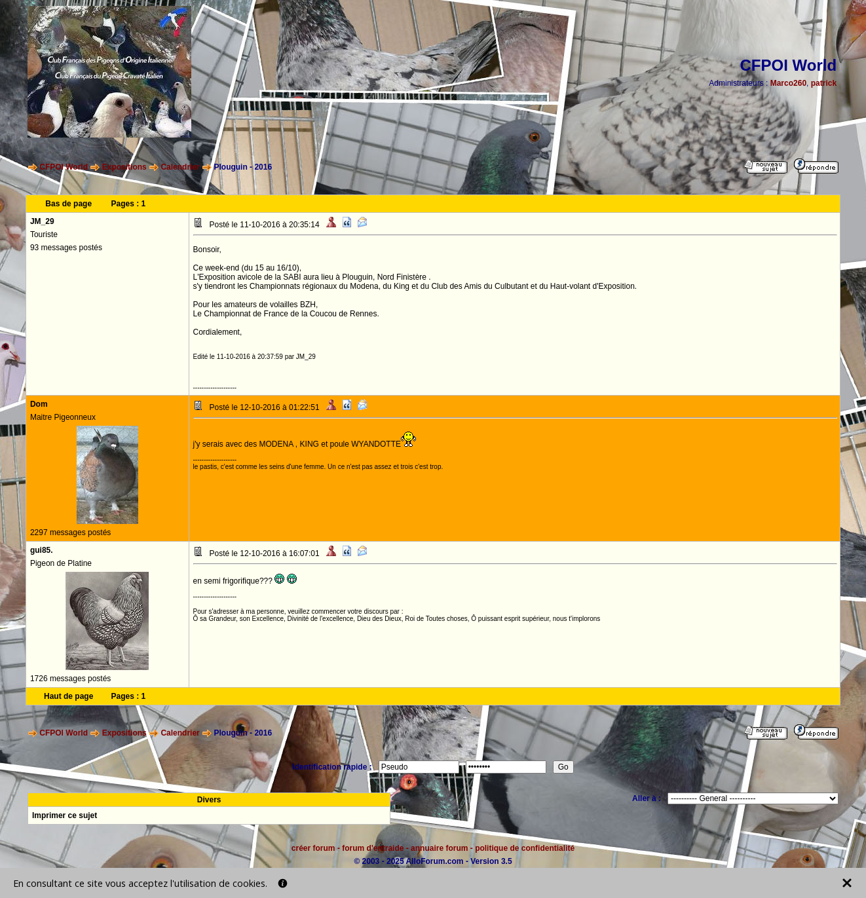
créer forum (313, 848)
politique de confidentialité (524, 848)
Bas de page (68, 203)
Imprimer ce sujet (64, 815)
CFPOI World (63, 167)
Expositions (124, 167)
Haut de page (68, 696)
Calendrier (179, 167)
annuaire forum (439, 848)
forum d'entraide (373, 848)
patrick (824, 83)
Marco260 (788, 83)
